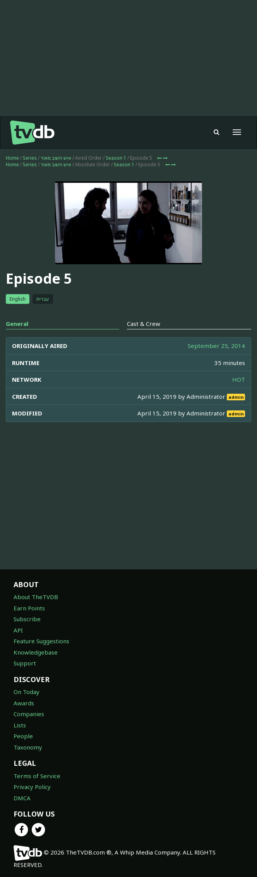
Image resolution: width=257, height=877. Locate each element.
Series (30, 158)
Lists (20, 725)
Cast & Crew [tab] (143, 323)
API (18, 630)
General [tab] (17, 323)
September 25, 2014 (216, 346)
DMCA (22, 798)
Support (25, 663)
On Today (26, 692)
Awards (24, 703)
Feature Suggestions (41, 641)
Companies (29, 714)
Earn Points (29, 608)
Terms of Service (37, 776)
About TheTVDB (36, 597)
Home (12, 158)
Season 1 (116, 158)
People (23, 736)
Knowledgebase (36, 652)
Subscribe (27, 619)
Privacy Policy (32, 787)
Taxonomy (28, 747)
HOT (238, 379)
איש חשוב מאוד (56, 158)
